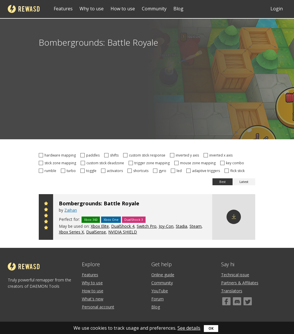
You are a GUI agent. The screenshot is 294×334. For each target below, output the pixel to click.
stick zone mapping (58, 163)
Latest (243, 182)
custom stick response (145, 155)
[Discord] (237, 301)
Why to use (92, 8)
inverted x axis (219, 155)
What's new (92, 299)
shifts (112, 155)
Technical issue (235, 274)
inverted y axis (185, 155)
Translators (231, 291)
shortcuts (138, 170)
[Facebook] (226, 301)
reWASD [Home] (24, 9)
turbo (69, 170)
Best (222, 182)
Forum (157, 299)
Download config (234, 217)
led (177, 170)
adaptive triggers (204, 170)
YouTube (159, 291)
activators (113, 170)
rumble (48, 170)
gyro (160, 170)
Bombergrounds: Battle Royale (99, 203)
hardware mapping (58, 155)
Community (154, 8)
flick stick (235, 170)
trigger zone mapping (150, 163)
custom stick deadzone (103, 163)
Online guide (162, 274)
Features (63, 8)
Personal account (98, 307)
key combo (233, 163)
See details (188, 328)
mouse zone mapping (195, 163)
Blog (178, 8)
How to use (123, 8)
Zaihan (70, 210)
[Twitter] (247, 301)
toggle (89, 170)
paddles (90, 155)
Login (276, 8)
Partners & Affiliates (239, 282)
